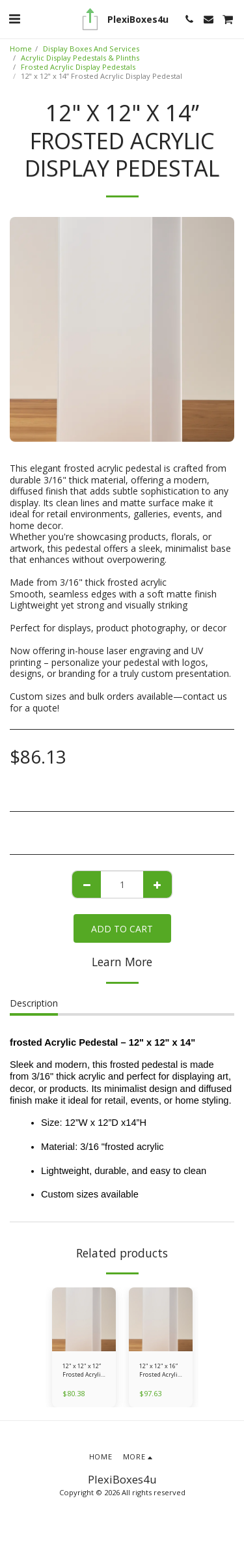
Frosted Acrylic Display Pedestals (78, 67)
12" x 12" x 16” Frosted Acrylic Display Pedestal (159, 1370)
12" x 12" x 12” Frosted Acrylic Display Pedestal (82, 1370)
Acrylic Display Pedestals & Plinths (80, 58)
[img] (84, 1319)
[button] (14, 18)
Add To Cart (122, 929)
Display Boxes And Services (91, 48)
